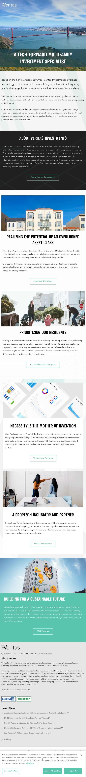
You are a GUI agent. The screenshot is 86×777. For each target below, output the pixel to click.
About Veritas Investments (43, 177)
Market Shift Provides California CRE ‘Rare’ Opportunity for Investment (33, 728)
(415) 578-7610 (9, 653)
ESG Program (43, 631)
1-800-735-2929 (45, 653)
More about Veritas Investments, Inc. (16, 689)
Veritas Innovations (43, 544)
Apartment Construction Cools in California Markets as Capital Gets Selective (36, 713)
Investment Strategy (43, 281)
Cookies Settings (11, 771)
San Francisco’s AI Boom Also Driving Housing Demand (27, 733)
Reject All (73, 771)
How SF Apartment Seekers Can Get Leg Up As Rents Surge (29, 723)
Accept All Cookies (52, 771)
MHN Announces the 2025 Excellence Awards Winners (27, 718)
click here (30, 763)
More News (6, 739)
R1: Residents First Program (43, 365)
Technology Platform (43, 458)
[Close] (81, 755)
